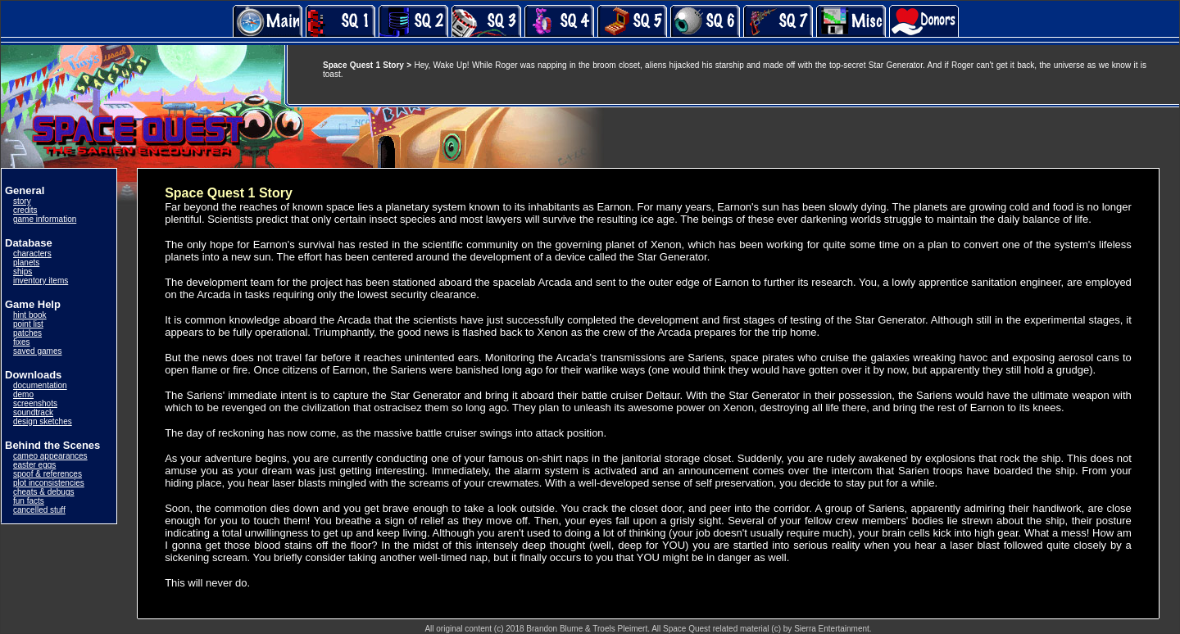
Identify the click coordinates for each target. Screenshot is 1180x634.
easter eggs (34, 464)
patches (27, 332)
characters (32, 253)
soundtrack (33, 412)
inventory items (40, 280)
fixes (21, 341)
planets (26, 262)
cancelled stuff (39, 509)
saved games (37, 350)
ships (22, 271)
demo (23, 394)
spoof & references (47, 473)
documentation (40, 385)
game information (44, 219)
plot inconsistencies (48, 482)
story (22, 201)
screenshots (35, 403)
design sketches (42, 421)
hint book (30, 314)
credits (25, 210)
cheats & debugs (44, 491)
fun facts (28, 500)
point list (28, 323)
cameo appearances (50, 455)
